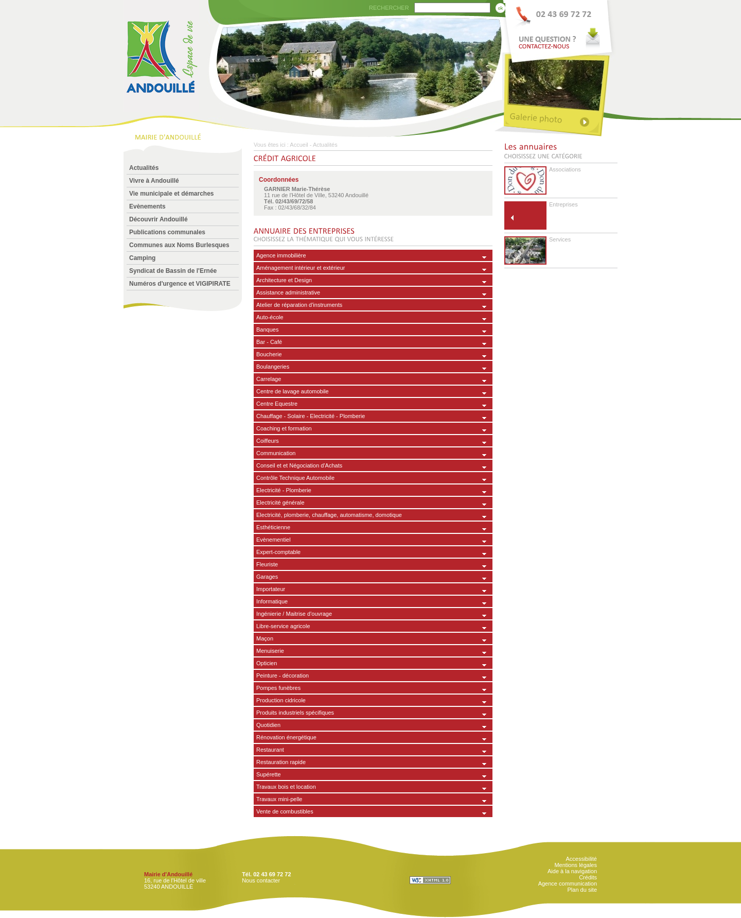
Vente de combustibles (284, 811)
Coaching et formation (284, 428)
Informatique (272, 601)
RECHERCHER (389, 8)
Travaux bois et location (286, 787)
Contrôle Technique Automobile (295, 478)
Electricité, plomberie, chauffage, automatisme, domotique (329, 515)
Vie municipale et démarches (171, 193)
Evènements (147, 206)
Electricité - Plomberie (283, 490)
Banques (267, 329)
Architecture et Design (284, 280)
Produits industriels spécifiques (295, 712)
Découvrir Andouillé (158, 219)
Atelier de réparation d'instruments (299, 305)
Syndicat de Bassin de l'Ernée (173, 270)
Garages (267, 577)
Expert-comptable (278, 552)
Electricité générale (280, 502)
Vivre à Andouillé (154, 180)
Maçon (264, 638)
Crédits (588, 877)
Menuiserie (270, 651)
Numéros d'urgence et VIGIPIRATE (180, 283)
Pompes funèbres (278, 688)
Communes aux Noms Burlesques (179, 245)
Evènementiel (273, 539)
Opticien (266, 663)
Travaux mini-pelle (279, 799)
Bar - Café (269, 342)
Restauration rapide (281, 762)
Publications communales (167, 232)
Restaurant (270, 750)
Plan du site (582, 890)
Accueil (299, 145)
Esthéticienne (273, 527)
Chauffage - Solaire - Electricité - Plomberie (310, 416)
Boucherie (269, 354)
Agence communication (567, 883)
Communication (275, 453)
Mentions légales (575, 865)
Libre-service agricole (283, 626)
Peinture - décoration (282, 675)
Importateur (270, 589)
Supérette (268, 774)
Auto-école (270, 317)
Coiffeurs (267, 441)
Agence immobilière (281, 255)
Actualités (143, 167)
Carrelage (268, 379)
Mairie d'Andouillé (168, 874)
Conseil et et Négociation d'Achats (299, 465)
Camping (142, 258)
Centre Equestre (276, 404)
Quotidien (268, 725)
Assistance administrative (288, 292)
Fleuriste (267, 564)
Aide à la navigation (572, 871)
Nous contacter (261, 880)
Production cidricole (281, 700)
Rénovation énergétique (286, 737)
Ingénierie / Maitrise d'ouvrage (294, 614)
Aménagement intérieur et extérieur (300, 268)
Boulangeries (272, 366)
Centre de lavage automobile (292, 391)
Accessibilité (581, 859)
